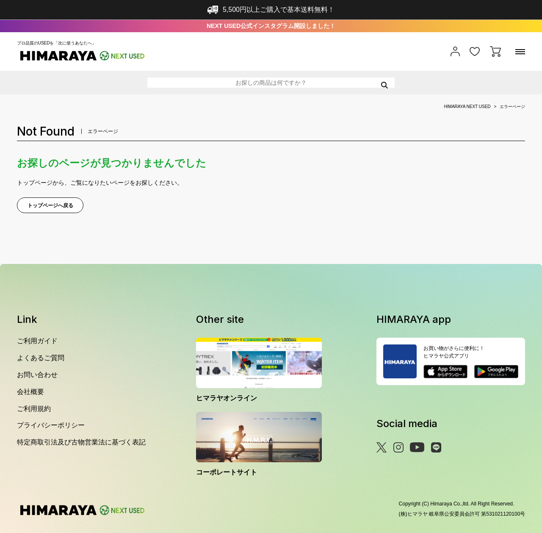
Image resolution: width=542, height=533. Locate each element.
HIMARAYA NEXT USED (467, 107)
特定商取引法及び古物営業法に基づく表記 (81, 442)
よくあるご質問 (40, 357)
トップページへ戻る (50, 205)
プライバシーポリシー (51, 425)
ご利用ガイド (37, 340)
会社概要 (30, 391)
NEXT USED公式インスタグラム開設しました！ (271, 25)
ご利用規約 (34, 408)
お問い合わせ (37, 374)
